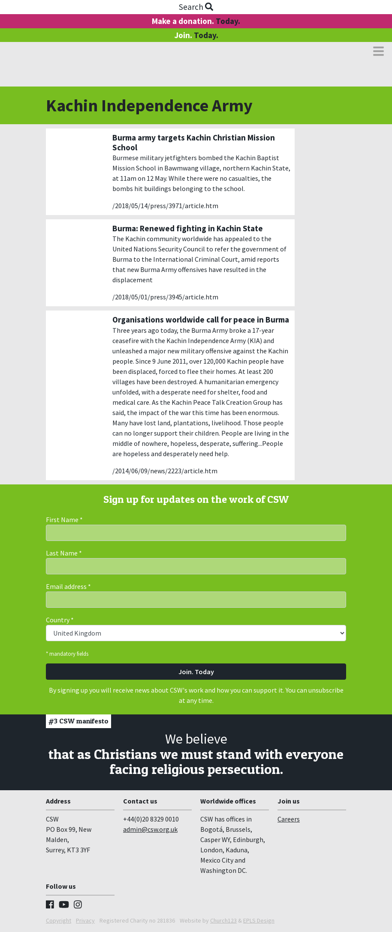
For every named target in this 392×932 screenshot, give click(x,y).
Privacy (85, 920)
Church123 (223, 920)
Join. (196, 35)
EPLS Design (258, 920)
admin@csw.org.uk (150, 829)
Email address (68, 586)
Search (196, 7)
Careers (288, 819)
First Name (64, 519)
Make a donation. (196, 21)
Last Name (64, 553)
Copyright (58, 920)
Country (60, 619)
